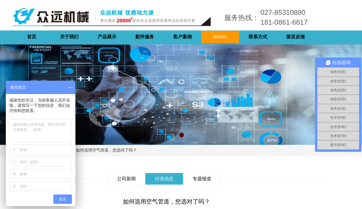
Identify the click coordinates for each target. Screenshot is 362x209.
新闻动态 (220, 37)
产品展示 (107, 36)
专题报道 (202, 178)
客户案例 (182, 36)
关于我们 (69, 36)
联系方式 (258, 36)
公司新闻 (126, 178)
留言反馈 (295, 36)
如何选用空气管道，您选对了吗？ (106, 150)
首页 (31, 36)
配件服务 (144, 36)
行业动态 (164, 178)
